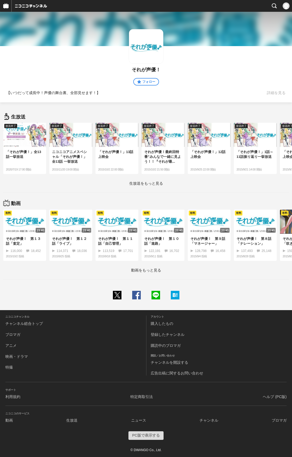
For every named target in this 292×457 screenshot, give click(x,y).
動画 (9, 420)
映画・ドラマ (16, 356)
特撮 (9, 367)
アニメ (11, 345)
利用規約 (12, 397)
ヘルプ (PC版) (275, 397)
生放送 (71, 420)
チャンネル (208, 420)
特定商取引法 (141, 397)
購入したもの (162, 323)
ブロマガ (12, 334)
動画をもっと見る (146, 270)
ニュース (138, 420)
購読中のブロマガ (166, 345)
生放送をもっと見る (146, 183)
